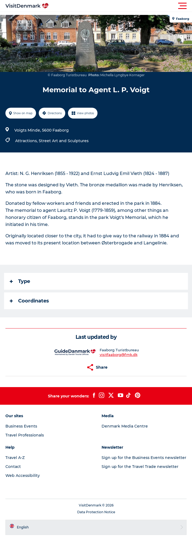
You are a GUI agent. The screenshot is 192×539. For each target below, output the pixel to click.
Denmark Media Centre (125, 426)
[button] (120, 6)
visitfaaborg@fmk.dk (119, 354)
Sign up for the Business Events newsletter (144, 457)
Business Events (21, 426)
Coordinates (29, 301)
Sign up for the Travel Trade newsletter (140, 466)
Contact (13, 466)
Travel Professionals (24, 435)
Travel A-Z (15, 457)
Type (20, 281)
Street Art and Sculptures (64, 140)
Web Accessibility (22, 475)
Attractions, (27, 140)
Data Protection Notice (96, 512)
